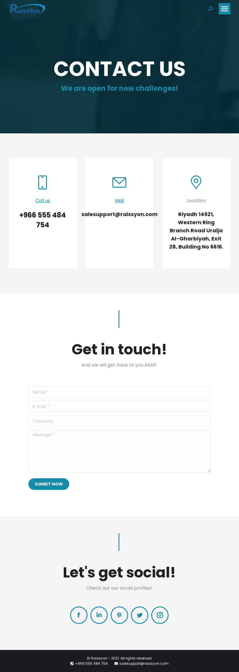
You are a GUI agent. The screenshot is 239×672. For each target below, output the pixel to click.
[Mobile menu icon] (224, 9)
